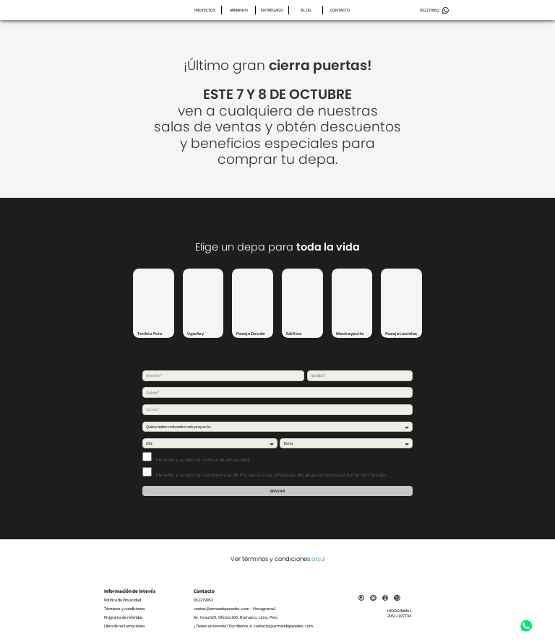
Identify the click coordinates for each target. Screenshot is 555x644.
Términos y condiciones (124, 609)
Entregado (272, 10)
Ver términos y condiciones (278, 559)
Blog (306, 10)
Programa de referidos (123, 617)
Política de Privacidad (122, 600)
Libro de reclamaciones (124, 626)
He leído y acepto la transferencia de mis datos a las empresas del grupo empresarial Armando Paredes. (264, 472)
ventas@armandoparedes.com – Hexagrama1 (235, 609)
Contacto (340, 10)
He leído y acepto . (196, 457)
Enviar (277, 491)
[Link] (365, 597)
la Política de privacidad (223, 460)
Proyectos (204, 10)
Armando (239, 10)
